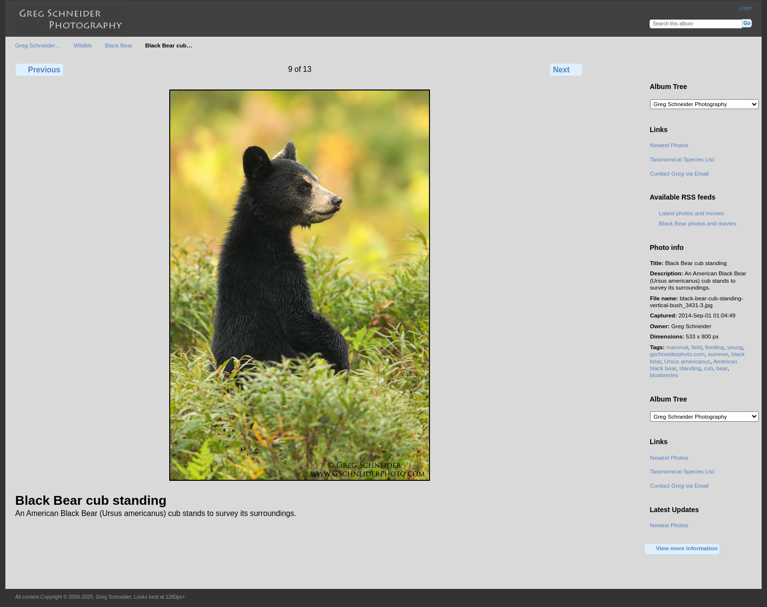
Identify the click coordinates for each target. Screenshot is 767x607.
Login (746, 8)
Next (566, 69)
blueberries (664, 375)
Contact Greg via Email (679, 173)
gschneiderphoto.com (677, 354)
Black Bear (119, 45)
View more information (682, 549)
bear (722, 368)
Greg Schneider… (38, 45)
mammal (677, 347)
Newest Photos (669, 145)
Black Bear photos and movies (697, 223)
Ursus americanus (687, 361)
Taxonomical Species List (682, 159)
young (735, 347)
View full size (655, 68)
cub (708, 368)
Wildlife (83, 45)
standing (689, 368)
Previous (39, 69)
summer (718, 354)
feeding (714, 347)
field (697, 347)
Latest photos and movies (691, 213)
